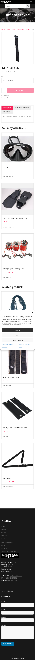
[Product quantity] (3, 90)
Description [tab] (7, 107)
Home (3, 29)
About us (4, 548)
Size (2, 77)
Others (28, 29)
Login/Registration (7, 542)
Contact (3, 545)
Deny (17, 335)
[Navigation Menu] (31, 1)
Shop (8, 29)
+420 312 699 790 (16, 576)
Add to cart (20, 90)
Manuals (4, 536)
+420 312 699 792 (11, 578)
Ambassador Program (8, 551)
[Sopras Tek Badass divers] (5, 2)
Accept (17, 330)
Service (3, 539)
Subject (4, 617)
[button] (32, 313)
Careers (4, 532)
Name (3, 601)
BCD (13, 29)
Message (4, 625)
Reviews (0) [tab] (7, 111)
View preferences (17, 340)
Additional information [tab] (22, 107)
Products (4, 529)
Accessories (20, 29)
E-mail (3, 609)
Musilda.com (20, 658)
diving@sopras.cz (12, 580)
